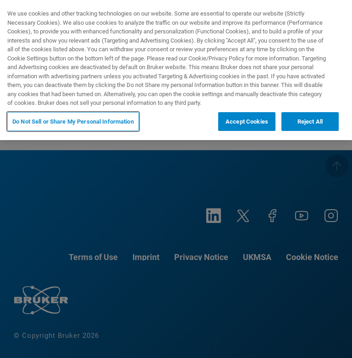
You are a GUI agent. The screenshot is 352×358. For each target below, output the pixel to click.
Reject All (310, 121)
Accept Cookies (247, 121)
